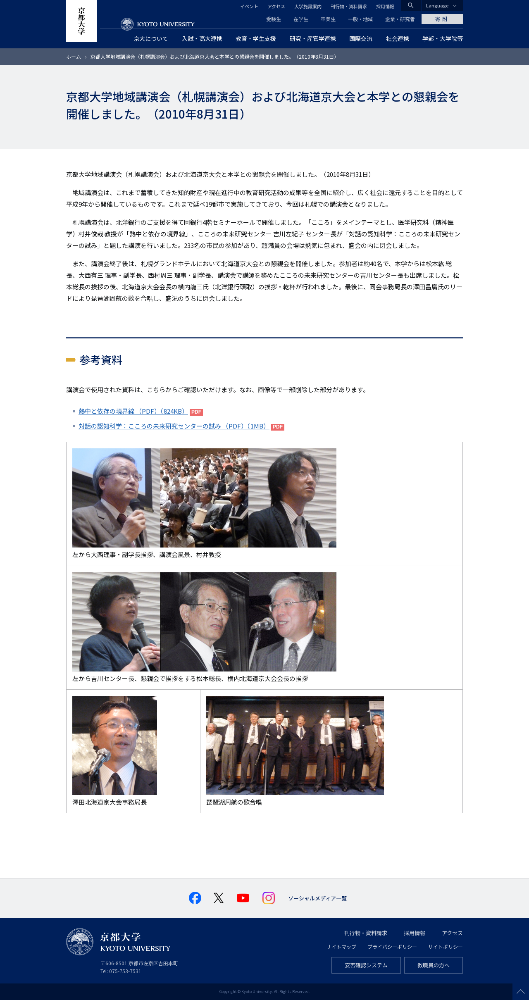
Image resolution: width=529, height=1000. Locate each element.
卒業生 (328, 18)
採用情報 (385, 6)
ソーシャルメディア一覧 (317, 898)
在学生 (300, 18)
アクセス (276, 6)
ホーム (73, 56)
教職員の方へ (433, 965)
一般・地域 (360, 18)
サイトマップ (341, 946)
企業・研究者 (400, 18)
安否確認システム (366, 965)
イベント (249, 6)
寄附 (442, 19)
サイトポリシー (445, 946)
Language (437, 5)
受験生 (273, 18)
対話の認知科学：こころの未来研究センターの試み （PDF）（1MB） (174, 425)
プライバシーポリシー (392, 946)
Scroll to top (520, 991)
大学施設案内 (308, 6)
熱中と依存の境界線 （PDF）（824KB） (133, 411)
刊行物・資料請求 (349, 6)
